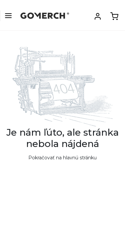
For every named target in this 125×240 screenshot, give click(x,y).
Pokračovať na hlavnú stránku (62, 158)
